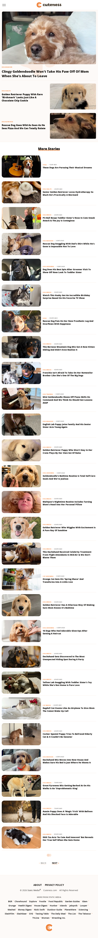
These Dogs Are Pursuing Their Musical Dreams (67, 167)
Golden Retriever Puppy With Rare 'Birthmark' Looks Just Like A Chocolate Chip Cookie (22, 97)
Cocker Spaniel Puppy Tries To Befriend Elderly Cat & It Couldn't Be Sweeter (67, 735)
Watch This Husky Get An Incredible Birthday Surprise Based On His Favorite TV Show (66, 297)
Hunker (53, 905)
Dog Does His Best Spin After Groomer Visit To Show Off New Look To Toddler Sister (67, 271)
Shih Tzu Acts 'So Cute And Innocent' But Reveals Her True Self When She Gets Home (68, 838)
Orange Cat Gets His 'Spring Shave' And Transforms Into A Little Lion (63, 580)
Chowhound (21, 901)
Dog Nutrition (7, 122)
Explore (33, 901)
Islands (63, 905)
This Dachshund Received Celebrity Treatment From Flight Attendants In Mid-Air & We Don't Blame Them (67, 554)
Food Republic (55, 901)
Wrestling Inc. (59, 917)
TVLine (35, 917)
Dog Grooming (48, 266)
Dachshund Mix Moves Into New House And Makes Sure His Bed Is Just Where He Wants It (67, 761)
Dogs (45, 165)
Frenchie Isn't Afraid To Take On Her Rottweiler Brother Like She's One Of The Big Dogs (68, 374)
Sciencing (83, 909)
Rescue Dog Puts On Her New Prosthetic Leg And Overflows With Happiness (68, 322)
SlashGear (22, 913)
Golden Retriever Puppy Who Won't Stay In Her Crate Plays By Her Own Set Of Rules (67, 451)
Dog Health (6, 91)
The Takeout (84, 913)
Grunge (12, 905)
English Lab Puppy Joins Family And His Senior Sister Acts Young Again (67, 426)
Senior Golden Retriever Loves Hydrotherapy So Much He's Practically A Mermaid (68, 193)
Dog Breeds (47, 215)
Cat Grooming (48, 576)
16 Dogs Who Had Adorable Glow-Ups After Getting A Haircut (65, 632)
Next (54, 863)
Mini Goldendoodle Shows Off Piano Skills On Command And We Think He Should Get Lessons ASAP (67, 400)
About (37, 885)
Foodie (42, 901)
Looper (83, 905)
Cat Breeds (47, 705)
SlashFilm (9, 913)
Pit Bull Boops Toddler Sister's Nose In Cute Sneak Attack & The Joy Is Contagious (69, 219)
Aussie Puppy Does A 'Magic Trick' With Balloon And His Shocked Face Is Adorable (67, 813)
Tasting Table (42, 913)
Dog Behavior (7, 67)
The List (72, 913)
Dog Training (48, 394)
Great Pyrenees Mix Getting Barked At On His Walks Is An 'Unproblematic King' (66, 787)
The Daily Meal (58, 913)
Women (45, 917)
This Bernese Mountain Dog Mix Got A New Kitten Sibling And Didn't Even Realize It (69, 348)
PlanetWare (70, 909)
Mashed (11, 909)
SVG (31, 913)
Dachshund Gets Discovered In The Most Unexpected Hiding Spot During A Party (64, 658)
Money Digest (25, 909)
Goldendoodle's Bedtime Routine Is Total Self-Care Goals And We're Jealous (69, 477)
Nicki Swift (39, 909)
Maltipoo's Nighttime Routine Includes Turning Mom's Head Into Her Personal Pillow (67, 503)
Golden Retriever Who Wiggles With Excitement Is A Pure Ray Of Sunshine (69, 529)
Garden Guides (72, 901)
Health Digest (25, 905)
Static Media (34, 890)
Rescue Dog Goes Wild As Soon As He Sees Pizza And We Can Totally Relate (23, 127)
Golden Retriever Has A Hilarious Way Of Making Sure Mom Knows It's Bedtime (68, 606)
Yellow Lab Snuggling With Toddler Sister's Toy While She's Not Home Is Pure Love (67, 684)
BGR (10, 901)
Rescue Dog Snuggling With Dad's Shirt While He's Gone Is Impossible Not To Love (69, 245)
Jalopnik (73, 905)
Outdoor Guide (54, 909)
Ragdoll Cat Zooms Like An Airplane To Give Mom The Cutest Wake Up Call (69, 709)
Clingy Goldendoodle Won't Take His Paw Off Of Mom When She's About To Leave (45, 73)
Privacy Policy (54, 885)
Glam (84, 901)
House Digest (40, 905)
